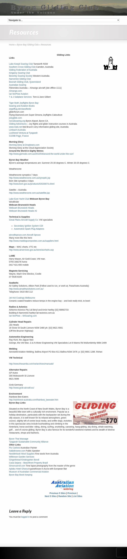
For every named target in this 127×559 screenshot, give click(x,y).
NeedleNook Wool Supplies (22, 454)
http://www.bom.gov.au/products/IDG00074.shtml (31, 184)
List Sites (77, 496)
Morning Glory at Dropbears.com (24, 145)
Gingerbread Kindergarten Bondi (24, 460)
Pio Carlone (14, 448)
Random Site (64, 496)
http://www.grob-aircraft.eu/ (21, 388)
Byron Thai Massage (18, 439)
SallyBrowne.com (17, 451)
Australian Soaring (17, 85)
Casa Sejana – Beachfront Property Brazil (28, 463)
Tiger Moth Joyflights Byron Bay (24, 103)
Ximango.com (15, 91)
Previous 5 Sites (58, 493)
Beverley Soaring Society (20, 76)
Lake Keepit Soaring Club (21, 64)
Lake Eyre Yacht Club (19, 199)
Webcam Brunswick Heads (21, 208)
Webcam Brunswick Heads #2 (23, 211)
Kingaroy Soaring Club (19, 73)
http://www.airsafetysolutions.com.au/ (26, 289)
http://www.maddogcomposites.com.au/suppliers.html (33, 241)
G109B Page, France (19, 136)
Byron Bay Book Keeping (20, 475)
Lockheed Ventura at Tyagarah (23, 133)
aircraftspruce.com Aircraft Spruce (25, 235)
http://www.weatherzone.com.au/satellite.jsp (29, 193)
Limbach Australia (17, 130)
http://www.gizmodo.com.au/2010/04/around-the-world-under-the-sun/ (41, 154)
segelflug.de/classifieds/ (20, 109)
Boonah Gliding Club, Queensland (25, 82)
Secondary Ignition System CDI (28, 226)
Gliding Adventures (18, 124)
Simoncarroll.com (17, 466)
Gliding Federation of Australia (23, 70)
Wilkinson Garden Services (21, 457)
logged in (25, 517)
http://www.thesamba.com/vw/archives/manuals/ (31, 364)
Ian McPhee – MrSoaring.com (23, 316)
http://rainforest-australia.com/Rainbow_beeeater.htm (33, 400)
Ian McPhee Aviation (18, 94)
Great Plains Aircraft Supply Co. (24, 220)
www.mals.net (15, 127)
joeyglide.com (15, 118)
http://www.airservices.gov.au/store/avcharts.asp (31, 250)
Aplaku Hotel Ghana (18, 469)
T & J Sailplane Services (20, 97)
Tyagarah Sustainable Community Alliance (28, 442)
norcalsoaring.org (17, 121)
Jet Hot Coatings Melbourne (22, 298)
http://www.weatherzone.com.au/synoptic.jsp (29, 178)
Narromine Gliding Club (20, 79)
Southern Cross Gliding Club (22, 67)
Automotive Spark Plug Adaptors (29, 229)
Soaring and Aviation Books (22, 106)
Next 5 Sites (51, 496)
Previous (71, 493)
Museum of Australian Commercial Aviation (29, 472)
